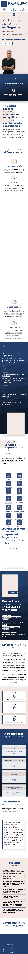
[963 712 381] (4, 9)
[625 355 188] (3, 952)
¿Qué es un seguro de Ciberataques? (10, 896)
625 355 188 (9, 952)
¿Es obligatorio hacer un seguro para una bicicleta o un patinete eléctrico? (13, 910)
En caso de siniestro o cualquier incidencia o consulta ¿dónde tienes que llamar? (13, 871)
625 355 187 (9, 949)
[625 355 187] (3, 949)
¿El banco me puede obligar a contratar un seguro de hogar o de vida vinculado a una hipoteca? (13, 884)
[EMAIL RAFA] (23, 9)
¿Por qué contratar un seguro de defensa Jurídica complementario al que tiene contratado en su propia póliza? (13, 903)
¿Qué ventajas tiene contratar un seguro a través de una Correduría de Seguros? (13, 891)
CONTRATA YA (14, 592)
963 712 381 (4, 10)
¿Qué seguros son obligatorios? (9, 877)
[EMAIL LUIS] (13, 9)
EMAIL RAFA (23, 10)
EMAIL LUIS (14, 10)
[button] (14, 14)
